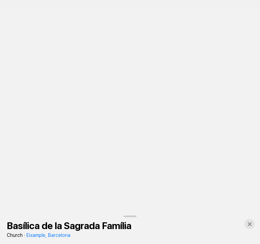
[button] (249, 224)
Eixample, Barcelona (48, 235)
